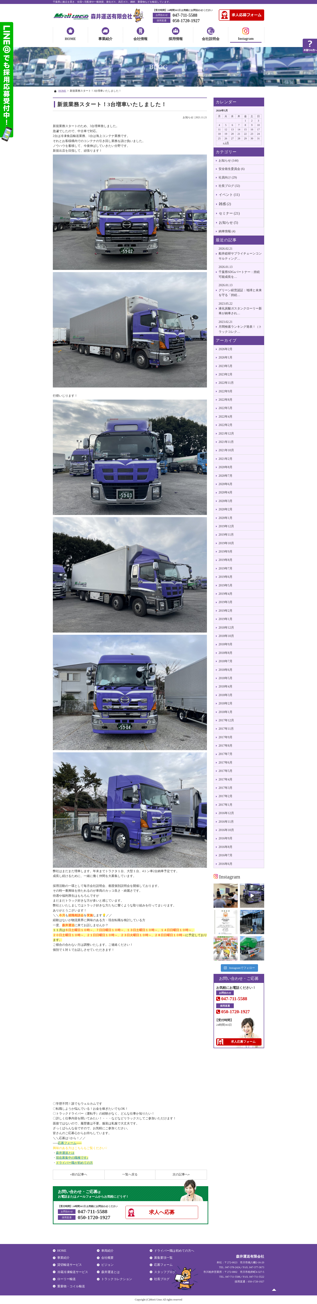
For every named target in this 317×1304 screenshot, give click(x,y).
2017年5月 (225, 771)
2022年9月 (225, 391)
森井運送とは (65, 1153)
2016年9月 (225, 838)
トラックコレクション (116, 1279)
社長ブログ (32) (229, 185)
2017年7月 (225, 754)
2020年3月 (225, 501)
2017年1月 (225, 804)
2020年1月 (225, 518)
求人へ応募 (162, 1212)
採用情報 (176, 39)
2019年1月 (225, 619)
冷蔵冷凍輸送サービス (72, 1272)
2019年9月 (225, 551)
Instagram (246, 34)
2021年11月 (226, 442)
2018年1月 (225, 712)
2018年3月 (225, 695)
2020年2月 (225, 509)
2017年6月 (225, 762)
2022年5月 (225, 408)
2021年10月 (226, 450)
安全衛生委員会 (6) (232, 169)
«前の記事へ (78, 1174)
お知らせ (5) (228, 222)
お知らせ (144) (228, 160)
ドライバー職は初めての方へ (174, 1250)
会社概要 (107, 1257)
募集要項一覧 (163, 1257)
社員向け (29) (228, 177)
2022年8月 (225, 399)
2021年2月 (225, 458)
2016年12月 (226, 813)
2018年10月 (226, 636)
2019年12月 (226, 526)
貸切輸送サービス (69, 1264)
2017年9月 (225, 737)
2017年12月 (226, 720)
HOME (70, 39)
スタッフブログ (165, 1272)
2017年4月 (225, 779)
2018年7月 (225, 661)
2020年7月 (225, 475)
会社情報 (140, 39)
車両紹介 (107, 1250)
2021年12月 (226, 433)
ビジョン (107, 1264)
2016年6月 (225, 864)
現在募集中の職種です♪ (72, 1157)
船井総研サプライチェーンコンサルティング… (240, 253)
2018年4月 (225, 686)
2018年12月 (226, 627)
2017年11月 (226, 728)
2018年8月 (225, 653)
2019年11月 (226, 534)
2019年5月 (225, 585)
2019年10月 (226, 543)
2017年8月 (225, 745)
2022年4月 (225, 416)
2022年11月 (226, 382)
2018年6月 (225, 669)
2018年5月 (225, 678)
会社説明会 (210, 39)
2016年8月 (225, 847)
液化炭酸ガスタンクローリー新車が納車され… (240, 308)
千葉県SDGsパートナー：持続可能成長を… (240, 271)
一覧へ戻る (130, 1174)
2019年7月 (225, 568)
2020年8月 (225, 467)
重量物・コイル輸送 (71, 1286)
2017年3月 (225, 787)
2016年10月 (226, 830)
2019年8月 (225, 560)
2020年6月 (225, 484)
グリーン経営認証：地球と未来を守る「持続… (240, 290)
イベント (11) (229, 195)
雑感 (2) (225, 204)
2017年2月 (225, 796)
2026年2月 (225, 349)
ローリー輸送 (66, 1279)
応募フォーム (67, 1143)
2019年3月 (225, 602)
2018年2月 (225, 703)
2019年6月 (225, 576)
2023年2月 (225, 374)
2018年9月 (225, 644)
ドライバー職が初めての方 (74, 1162)
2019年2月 (225, 610)
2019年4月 (225, 593)
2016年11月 (226, 821)
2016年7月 (225, 855)
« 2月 (226, 142)
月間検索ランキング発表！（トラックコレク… (240, 326)
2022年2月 (225, 425)
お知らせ (188, 117)
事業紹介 (105, 39)
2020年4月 (225, 492)
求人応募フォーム (243, 1041)
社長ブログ (162, 1279)
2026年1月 (225, 357)
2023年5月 (225, 366)
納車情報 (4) (227, 231)
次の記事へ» (181, 1174)
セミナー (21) (229, 213)
